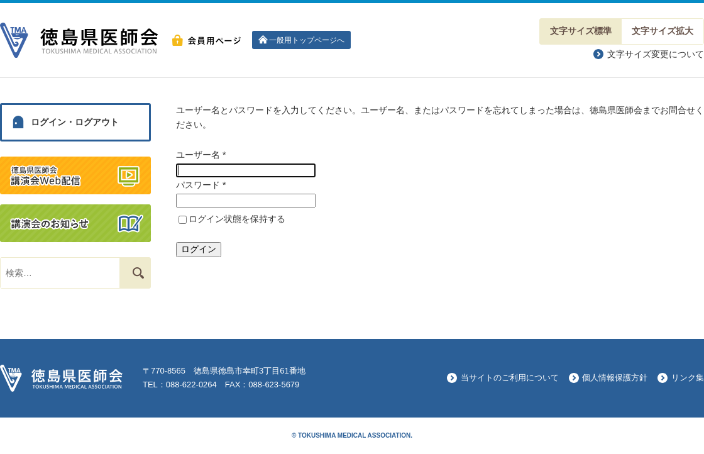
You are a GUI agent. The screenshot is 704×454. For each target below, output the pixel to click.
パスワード (201, 185)
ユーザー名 (201, 155)
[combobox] (60, 273)
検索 (132, 272)
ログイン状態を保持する (237, 219)
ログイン (198, 249)
